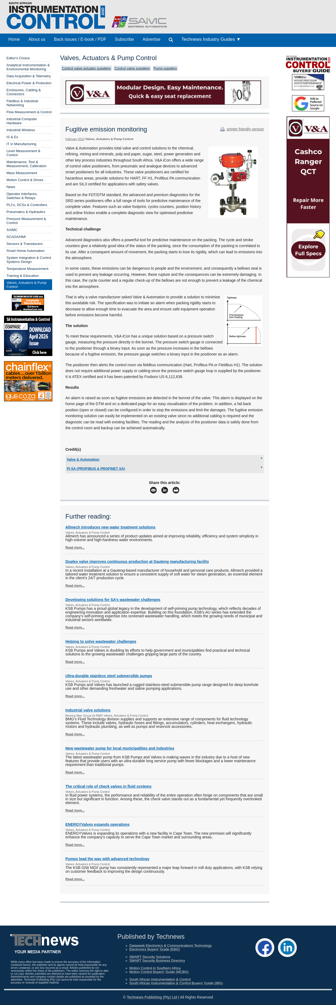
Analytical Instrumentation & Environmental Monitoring (28, 67)
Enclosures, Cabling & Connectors (23, 92)
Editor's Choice (18, 58)
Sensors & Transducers (24, 244)
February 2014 (75, 139)
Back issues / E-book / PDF (80, 39)
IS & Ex (12, 137)
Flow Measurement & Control (29, 112)
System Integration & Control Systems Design (28, 260)
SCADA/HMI (16, 237)
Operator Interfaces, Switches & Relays (22, 196)
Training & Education (22, 276)
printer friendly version (241, 129)
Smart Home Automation (25, 251)
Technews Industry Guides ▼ (211, 39)
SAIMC (11, 230)
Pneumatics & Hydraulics (25, 212)
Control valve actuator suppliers (86, 68)
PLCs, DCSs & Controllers (26, 205)
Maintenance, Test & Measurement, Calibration (26, 164)
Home (14, 39)
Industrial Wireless (20, 130)
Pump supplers (165, 68)
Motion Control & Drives (24, 180)
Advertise (152, 39)
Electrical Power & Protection (29, 83)
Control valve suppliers (132, 68)
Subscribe (124, 39)
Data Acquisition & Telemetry (28, 76)
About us (36, 39)
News (10, 187)
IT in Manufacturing (21, 144)
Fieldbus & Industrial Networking (22, 103)
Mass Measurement (21, 173)
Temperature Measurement (27, 269)
